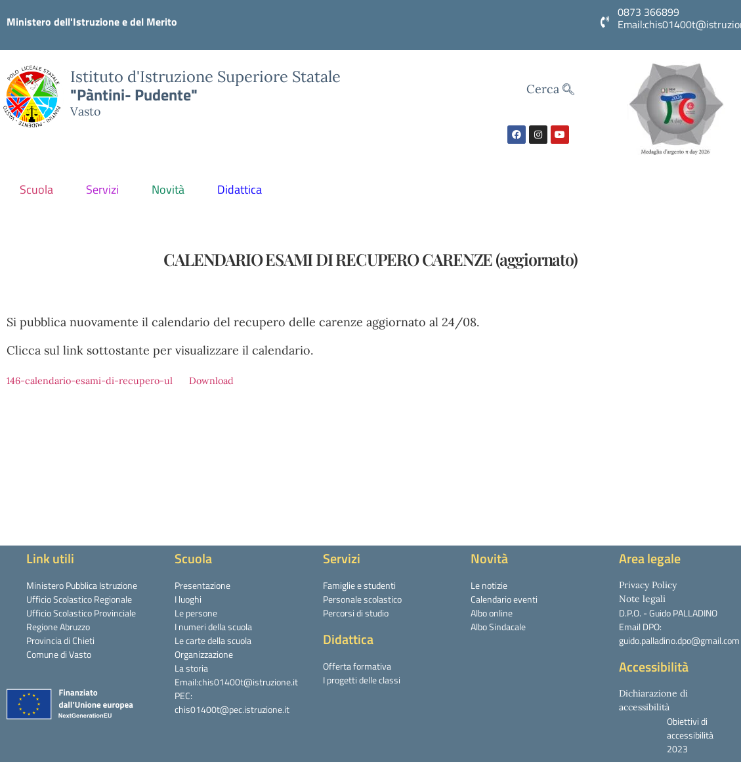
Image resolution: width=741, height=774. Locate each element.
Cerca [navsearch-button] (550, 89)
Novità (171, 189)
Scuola (40, 189)
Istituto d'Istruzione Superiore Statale (205, 76)
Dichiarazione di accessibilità (653, 700)
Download (211, 381)
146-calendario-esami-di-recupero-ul (90, 381)
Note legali (642, 599)
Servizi (105, 189)
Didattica (242, 189)
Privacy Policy (648, 585)
